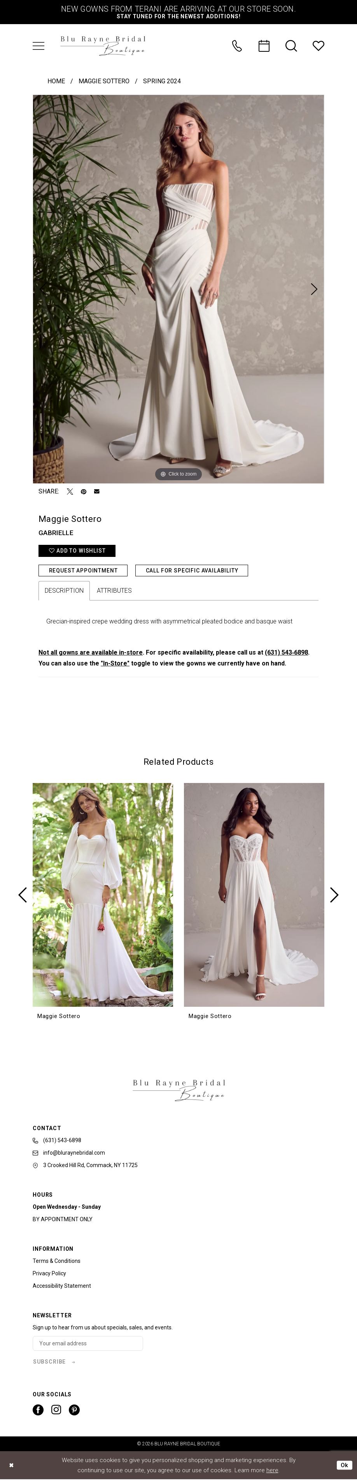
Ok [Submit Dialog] (344, 1465)
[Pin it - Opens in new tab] (83, 491)
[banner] (102, 46)
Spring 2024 (162, 81)
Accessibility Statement (62, 1286)
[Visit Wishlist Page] (318, 46)
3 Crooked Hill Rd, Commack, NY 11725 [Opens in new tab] (85, 1165)
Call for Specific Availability (192, 570)
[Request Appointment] (264, 46)
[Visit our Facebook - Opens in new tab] (38, 1410)
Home (56, 81)
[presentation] (103, 895)
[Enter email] (88, 1343)
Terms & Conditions (56, 1261)
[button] (38, 46)
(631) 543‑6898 (286, 653)
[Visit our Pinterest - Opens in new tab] (74, 1410)
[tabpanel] (178, 289)
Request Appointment (83, 570)
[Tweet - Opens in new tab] (70, 491)
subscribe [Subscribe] (49, 1362)
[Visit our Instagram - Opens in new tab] (56, 1410)
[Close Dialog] (11, 1466)
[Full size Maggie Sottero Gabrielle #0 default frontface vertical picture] (178, 289)
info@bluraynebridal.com (69, 1153)
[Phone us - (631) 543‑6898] (236, 46)
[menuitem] (38, 46)
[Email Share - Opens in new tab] (97, 491)
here (272, 1470)
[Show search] (291, 46)
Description (64, 591)
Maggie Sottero (104, 81)
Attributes (114, 591)
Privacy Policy (49, 1274)
